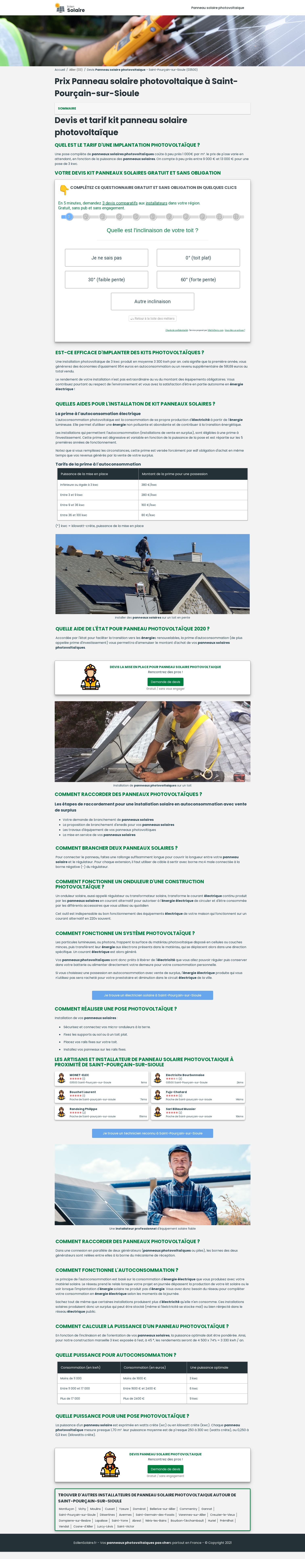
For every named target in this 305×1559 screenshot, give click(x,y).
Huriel (212, 1528)
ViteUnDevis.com (215, 337)
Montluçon (66, 1516)
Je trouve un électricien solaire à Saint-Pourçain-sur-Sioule (152, 1002)
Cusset (110, 1516)
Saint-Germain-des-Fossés (155, 1522)
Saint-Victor (125, 1534)
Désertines (107, 1522)
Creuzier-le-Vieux (222, 1522)
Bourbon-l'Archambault (187, 1528)
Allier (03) (76, 70)
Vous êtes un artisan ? (235, 337)
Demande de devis (165, 689)
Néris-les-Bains (156, 1528)
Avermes (125, 1522)
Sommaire (67, 108)
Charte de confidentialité (177, 337)
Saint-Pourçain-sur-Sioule (77, 1522)
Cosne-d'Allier (83, 1534)
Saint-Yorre (120, 1528)
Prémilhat (227, 1528)
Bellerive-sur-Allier (162, 1516)
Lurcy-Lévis (105, 1534)
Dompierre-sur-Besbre (75, 1528)
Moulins (95, 1516)
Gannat (206, 1516)
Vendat (64, 1534)
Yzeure (124, 1516)
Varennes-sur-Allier (192, 1522)
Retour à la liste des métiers (153, 326)
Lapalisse (101, 1528)
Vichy (82, 1516)
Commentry (188, 1516)
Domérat (139, 1516)
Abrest (136, 1528)
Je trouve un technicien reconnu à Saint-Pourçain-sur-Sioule (152, 1140)
